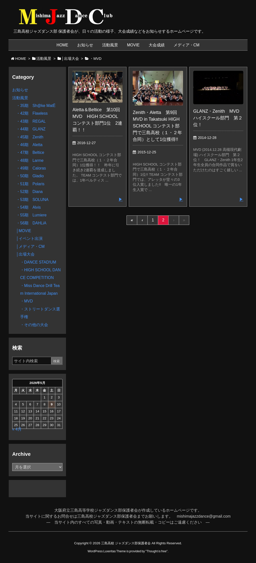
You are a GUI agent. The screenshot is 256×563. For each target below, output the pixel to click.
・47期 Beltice (30, 152)
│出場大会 (25, 254)
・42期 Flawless (32, 113)
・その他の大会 (34, 325)
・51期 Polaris (30, 184)
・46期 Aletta (29, 145)
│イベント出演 (29, 238)
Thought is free (156, 551)
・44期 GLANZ (31, 129)
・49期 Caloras (31, 168)
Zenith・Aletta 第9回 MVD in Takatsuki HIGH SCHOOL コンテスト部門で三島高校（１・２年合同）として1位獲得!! (157, 126)
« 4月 (17, 429)
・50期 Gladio (30, 176)
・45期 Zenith (29, 137)
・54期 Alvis (28, 207)
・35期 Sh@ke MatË (36, 105)
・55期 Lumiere (31, 215)
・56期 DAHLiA (31, 223)
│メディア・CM (30, 246)
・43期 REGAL (31, 121)
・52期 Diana (29, 191)
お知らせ (20, 90)
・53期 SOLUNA (32, 199)
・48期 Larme (30, 160)
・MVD (26, 301)
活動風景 (20, 98)
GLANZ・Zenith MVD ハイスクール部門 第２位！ (218, 118)
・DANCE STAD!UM (38, 262)
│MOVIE (23, 231)
